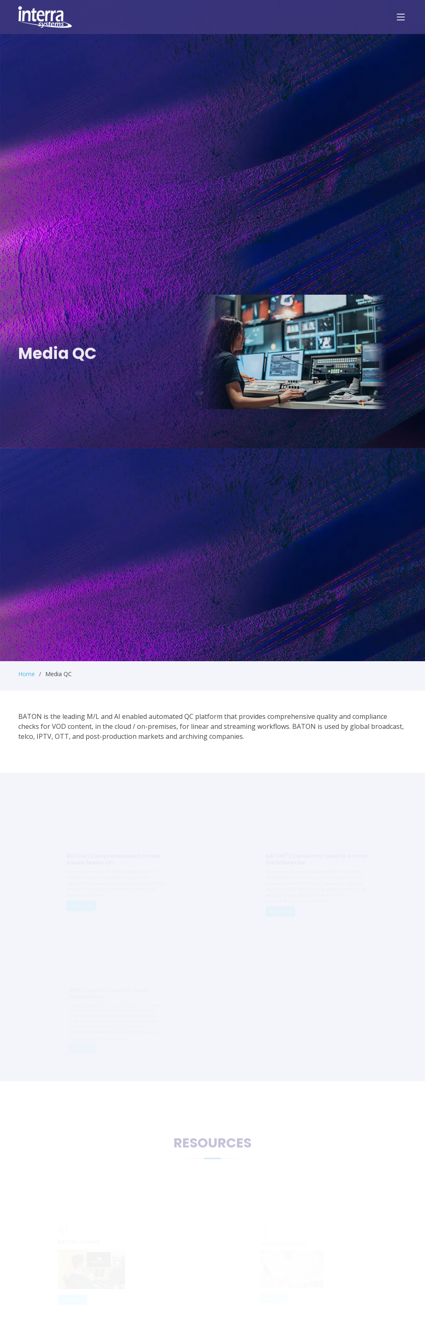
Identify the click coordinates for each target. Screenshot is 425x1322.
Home (26, 674)
